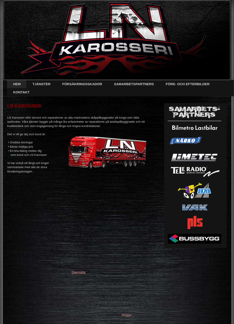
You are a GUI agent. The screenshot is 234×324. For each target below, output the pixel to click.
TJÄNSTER (41, 84)
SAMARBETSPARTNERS (134, 84)
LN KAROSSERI (24, 105)
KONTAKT (21, 92)
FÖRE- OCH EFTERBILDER (188, 84)
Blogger (127, 315)
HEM (17, 84)
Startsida (78, 272)
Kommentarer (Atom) (90, 287)
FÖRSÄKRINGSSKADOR (82, 84)
